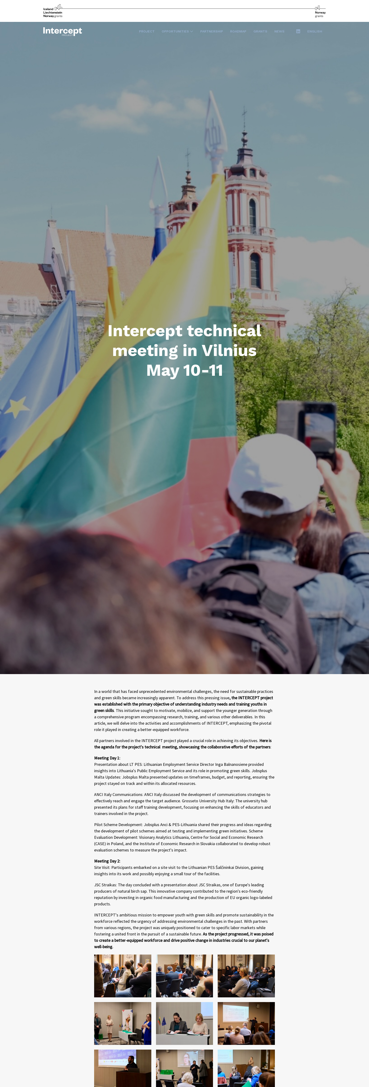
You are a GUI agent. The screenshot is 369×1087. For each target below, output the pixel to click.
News (279, 31)
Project (147, 31)
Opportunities (177, 31)
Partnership (211, 31)
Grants (260, 31)
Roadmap (238, 31)
